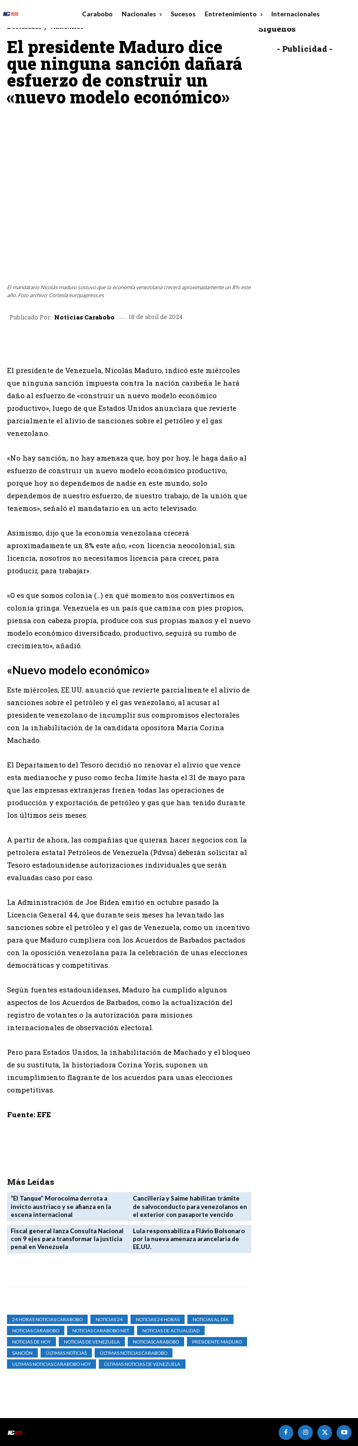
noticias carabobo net (100, 1330)
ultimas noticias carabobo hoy (51, 1363)
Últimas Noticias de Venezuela (142, 1363)
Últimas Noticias (66, 1352)
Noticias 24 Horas (157, 1319)
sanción (22, 1352)
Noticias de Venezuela (92, 1341)
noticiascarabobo (156, 1341)
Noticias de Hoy (31, 1341)
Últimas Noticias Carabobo (133, 1352)
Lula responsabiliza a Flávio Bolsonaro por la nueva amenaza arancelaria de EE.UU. (189, 1238)
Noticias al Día (210, 1319)
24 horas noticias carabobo (47, 1319)
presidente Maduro (217, 1341)
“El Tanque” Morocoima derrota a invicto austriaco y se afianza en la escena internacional (61, 1206)
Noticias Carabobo (84, 317)
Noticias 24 (109, 1319)
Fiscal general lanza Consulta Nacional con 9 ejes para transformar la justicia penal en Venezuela (67, 1238)
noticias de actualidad (171, 1330)
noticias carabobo (35, 1330)
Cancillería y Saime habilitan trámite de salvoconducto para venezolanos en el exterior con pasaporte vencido (190, 1206)
